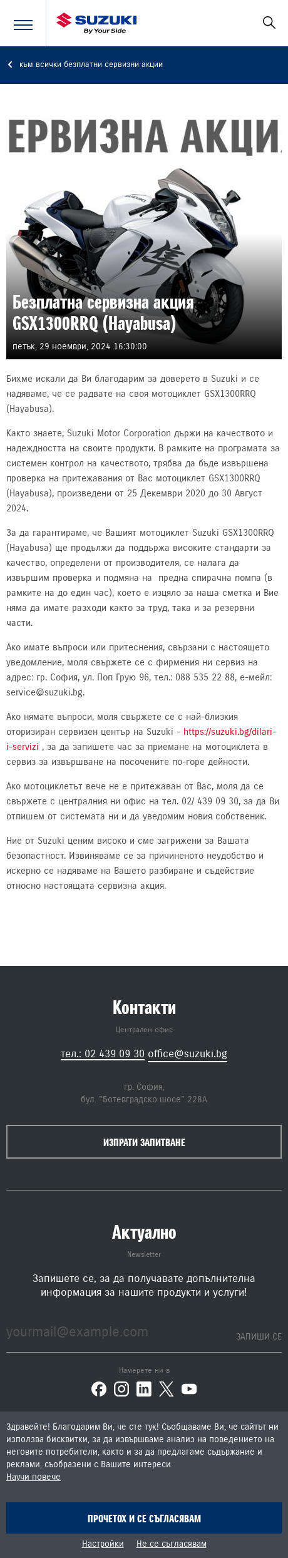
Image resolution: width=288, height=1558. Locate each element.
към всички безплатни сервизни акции (84, 65)
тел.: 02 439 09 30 (103, 1053)
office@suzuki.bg (187, 1053)
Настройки (103, 1544)
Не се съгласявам (171, 1544)
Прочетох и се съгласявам (144, 1518)
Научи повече (33, 1477)
